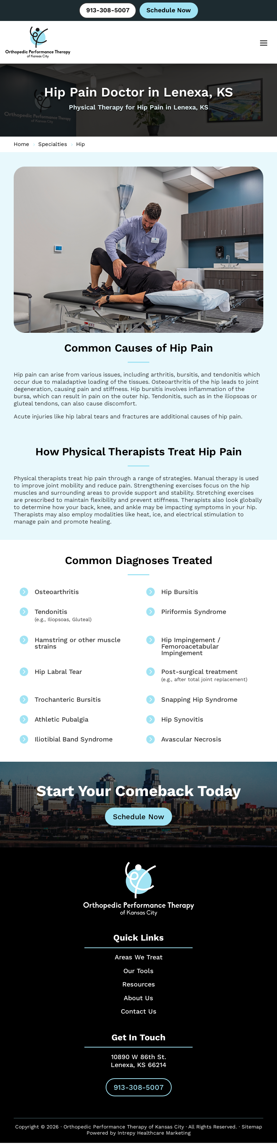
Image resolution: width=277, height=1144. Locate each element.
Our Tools (138, 972)
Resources (138, 985)
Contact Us (139, 1012)
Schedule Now (170, 10)
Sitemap (252, 1128)
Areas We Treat (139, 958)
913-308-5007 (107, 10)
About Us (138, 999)
